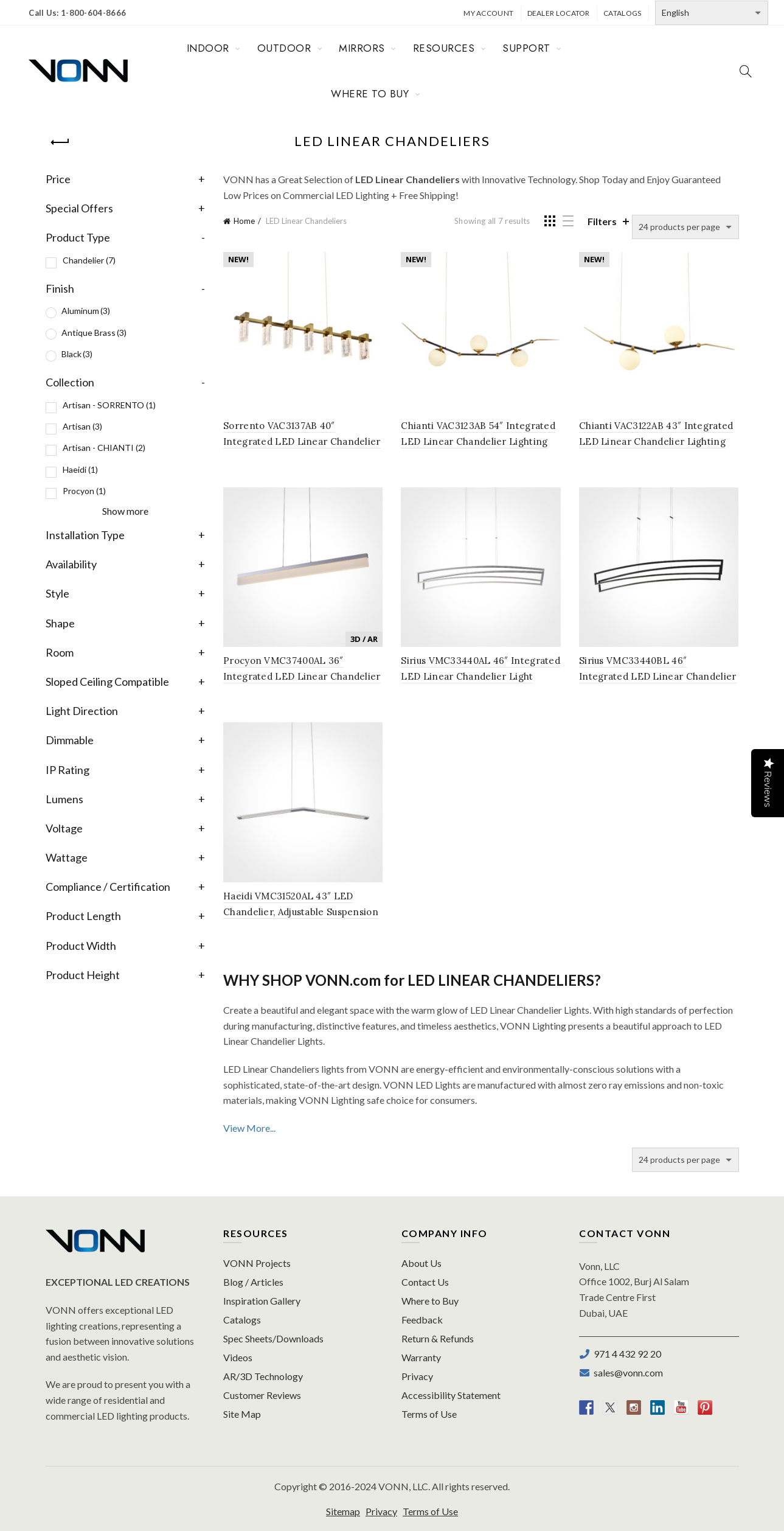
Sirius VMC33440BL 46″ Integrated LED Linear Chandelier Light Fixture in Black (658, 676)
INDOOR (208, 48)
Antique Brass (94, 332)
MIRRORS (362, 48)
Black (76, 354)
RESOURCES (444, 48)
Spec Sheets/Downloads (273, 1338)
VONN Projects (257, 1263)
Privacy (417, 1376)
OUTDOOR (284, 48)
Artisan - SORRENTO (109, 405)
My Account (488, 13)
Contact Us (425, 1282)
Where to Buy (430, 1300)
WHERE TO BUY (370, 93)
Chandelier (89, 260)
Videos (237, 1357)
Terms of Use (429, 1414)
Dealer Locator (558, 13)
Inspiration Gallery (261, 1300)
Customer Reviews (262, 1395)
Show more (125, 511)
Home (244, 221)
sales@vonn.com (626, 1372)
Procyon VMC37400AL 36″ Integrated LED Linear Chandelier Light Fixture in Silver (302, 676)
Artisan (82, 426)
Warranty (421, 1357)
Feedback (422, 1319)
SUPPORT (526, 48)
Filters (602, 221)
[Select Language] (711, 13)
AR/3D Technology (263, 1376)
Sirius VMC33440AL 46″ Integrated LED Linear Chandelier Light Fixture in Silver (480, 676)
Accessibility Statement (451, 1395)
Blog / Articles (253, 1282)
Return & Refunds (437, 1338)
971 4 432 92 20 (625, 1353)
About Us (421, 1263)
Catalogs (622, 13)
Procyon (84, 491)
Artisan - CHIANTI (104, 447)
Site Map (242, 1414)
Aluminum (85, 310)
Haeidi (80, 469)
